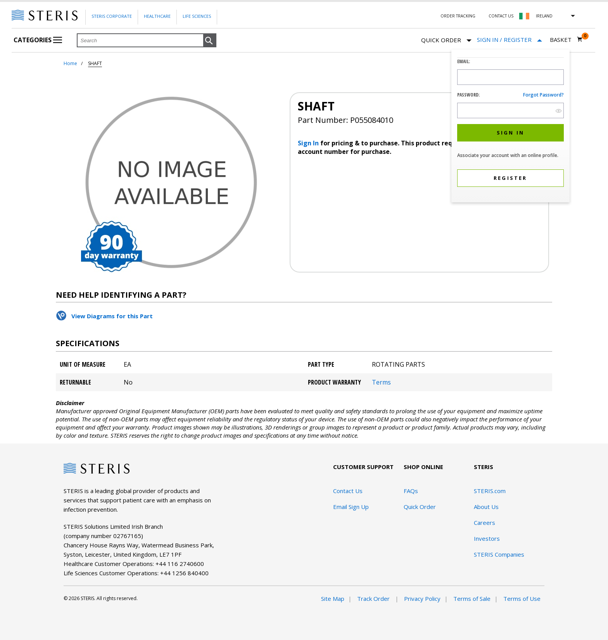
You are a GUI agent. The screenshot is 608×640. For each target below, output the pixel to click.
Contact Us (501, 16)
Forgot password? (543, 94)
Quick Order (446, 40)
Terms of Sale (472, 598)
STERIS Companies (499, 554)
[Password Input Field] (510, 110)
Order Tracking (457, 16)
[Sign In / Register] (509, 40)
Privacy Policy (422, 598)
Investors (487, 538)
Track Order (374, 598)
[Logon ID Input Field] (510, 77)
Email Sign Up (351, 507)
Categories (38, 40)
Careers (484, 522)
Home (70, 63)
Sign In (309, 143)
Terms (381, 382)
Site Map (332, 598)
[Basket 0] (566, 39)
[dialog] (510, 127)
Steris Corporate (112, 16)
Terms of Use (522, 598)
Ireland (544, 16)
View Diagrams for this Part (112, 316)
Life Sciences (197, 16)
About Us (486, 507)
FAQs (411, 491)
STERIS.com (490, 491)
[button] (209, 40)
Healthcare (157, 16)
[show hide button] (558, 111)
